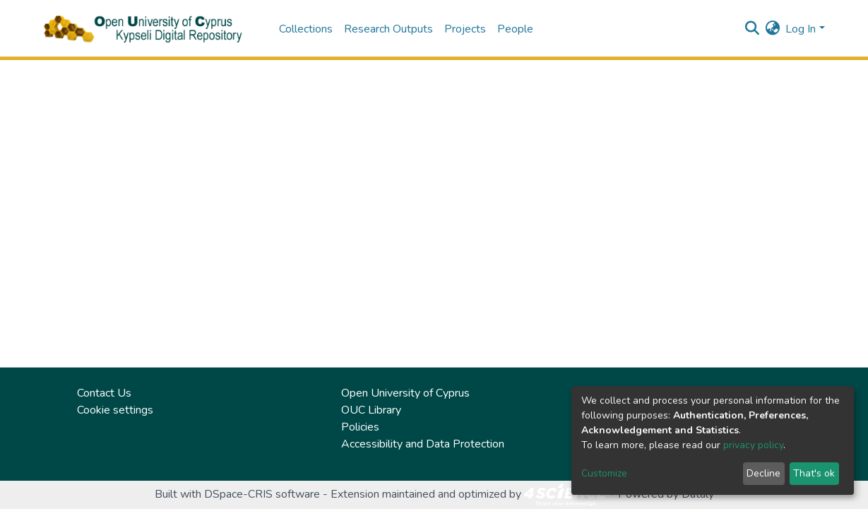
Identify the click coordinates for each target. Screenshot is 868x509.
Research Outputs (388, 29)
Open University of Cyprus (405, 393)
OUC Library (371, 410)
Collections (306, 29)
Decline (763, 473)
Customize (604, 473)
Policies (360, 427)
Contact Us (104, 393)
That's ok (814, 473)
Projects (465, 29)
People (515, 29)
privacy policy (753, 445)
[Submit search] (752, 29)
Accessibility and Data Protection (422, 444)
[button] (772, 29)
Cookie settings (115, 410)
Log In (800, 29)
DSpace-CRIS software (262, 494)
